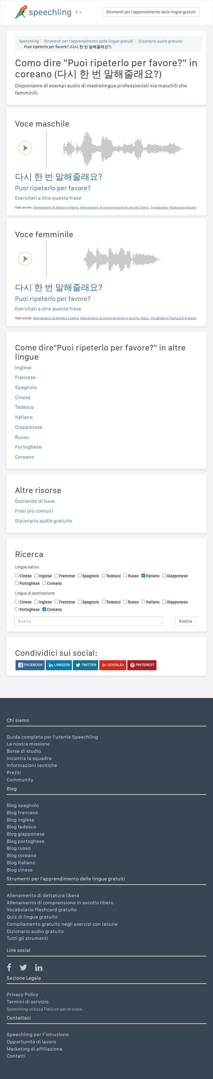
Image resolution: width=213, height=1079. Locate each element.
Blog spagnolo (23, 805)
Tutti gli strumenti (27, 938)
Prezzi (14, 772)
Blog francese (22, 812)
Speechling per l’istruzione (38, 1034)
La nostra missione (28, 744)
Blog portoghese (25, 841)
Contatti (16, 1056)
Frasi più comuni (34, 511)
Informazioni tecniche (32, 765)
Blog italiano (21, 862)
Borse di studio (24, 751)
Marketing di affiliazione (34, 1049)
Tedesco (24, 407)
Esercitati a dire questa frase (48, 198)
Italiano (23, 417)
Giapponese (28, 427)
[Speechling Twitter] (26, 969)
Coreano (24, 457)
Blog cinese (20, 870)
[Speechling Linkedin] (42, 969)
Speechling (29, 41)
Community (20, 780)
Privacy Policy (23, 994)
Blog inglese (20, 820)
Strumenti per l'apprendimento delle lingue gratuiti (151, 12)
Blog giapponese (26, 834)
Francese (25, 377)
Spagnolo (26, 387)
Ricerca (185, 621)
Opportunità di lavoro (31, 1042)
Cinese (23, 397)
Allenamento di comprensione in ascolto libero (60, 902)
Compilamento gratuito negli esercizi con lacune (62, 924)
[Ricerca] (88, 621)
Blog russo (19, 848)
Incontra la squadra (29, 758)
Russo (22, 437)
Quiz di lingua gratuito (32, 917)
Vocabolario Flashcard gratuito (42, 909)
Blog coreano (21, 855)
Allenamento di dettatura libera (43, 895)
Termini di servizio (28, 1001)
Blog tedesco (21, 827)
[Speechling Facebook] (12, 969)
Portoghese (28, 447)
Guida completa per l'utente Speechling (52, 737)
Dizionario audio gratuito (160, 41)
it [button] (78, 12)
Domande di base (35, 501)
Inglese (23, 367)
